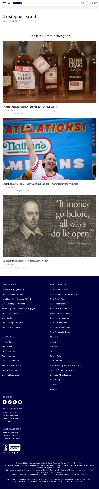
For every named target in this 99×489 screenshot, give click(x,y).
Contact (54, 347)
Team (52, 351)
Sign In (83, 3)
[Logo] (17, 3)
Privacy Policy (56, 356)
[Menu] (4, 3)
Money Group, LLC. (37, 463)
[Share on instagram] (15, 402)
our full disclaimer (81, 474)
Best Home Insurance (59, 318)
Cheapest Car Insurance (61, 313)
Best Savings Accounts (12, 323)
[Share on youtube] (20, 402)
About (53, 342)
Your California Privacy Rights (63, 370)
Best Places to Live (10, 361)
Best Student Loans (59, 290)
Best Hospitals (8, 356)
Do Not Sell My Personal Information (66, 366)
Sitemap (54, 384)
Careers (53, 389)
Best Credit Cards (10, 313)
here (81, 481)
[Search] (9, 3)
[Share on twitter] (10, 402)
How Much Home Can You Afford (16, 299)
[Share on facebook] (5, 402)
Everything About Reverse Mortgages (18, 309)
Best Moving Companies (13, 327)
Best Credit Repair (58, 299)
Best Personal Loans (59, 304)
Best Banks (7, 318)
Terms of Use (56, 361)
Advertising (55, 380)
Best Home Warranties (60, 327)
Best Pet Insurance (10, 375)
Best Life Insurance (58, 323)
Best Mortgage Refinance (13, 304)
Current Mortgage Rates (13, 290)
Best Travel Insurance (11, 370)
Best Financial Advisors (60, 332)
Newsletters (7, 342)
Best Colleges (8, 351)
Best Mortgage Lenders (12, 294)
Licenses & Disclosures (60, 375)
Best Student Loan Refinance (63, 294)
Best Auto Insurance (59, 309)
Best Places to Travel (11, 366)
